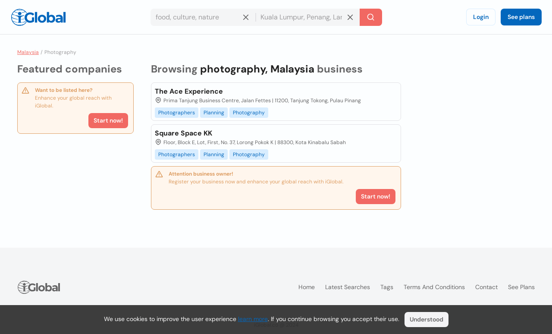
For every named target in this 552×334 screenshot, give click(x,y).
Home (306, 287)
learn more (253, 319)
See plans (521, 17)
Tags (386, 287)
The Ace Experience (189, 91)
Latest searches (347, 287)
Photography (249, 112)
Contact (486, 287)
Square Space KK (183, 133)
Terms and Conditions (434, 287)
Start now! (108, 120)
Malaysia (28, 52)
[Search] (371, 17)
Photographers (176, 112)
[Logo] (38, 17)
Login (481, 17)
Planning (214, 112)
